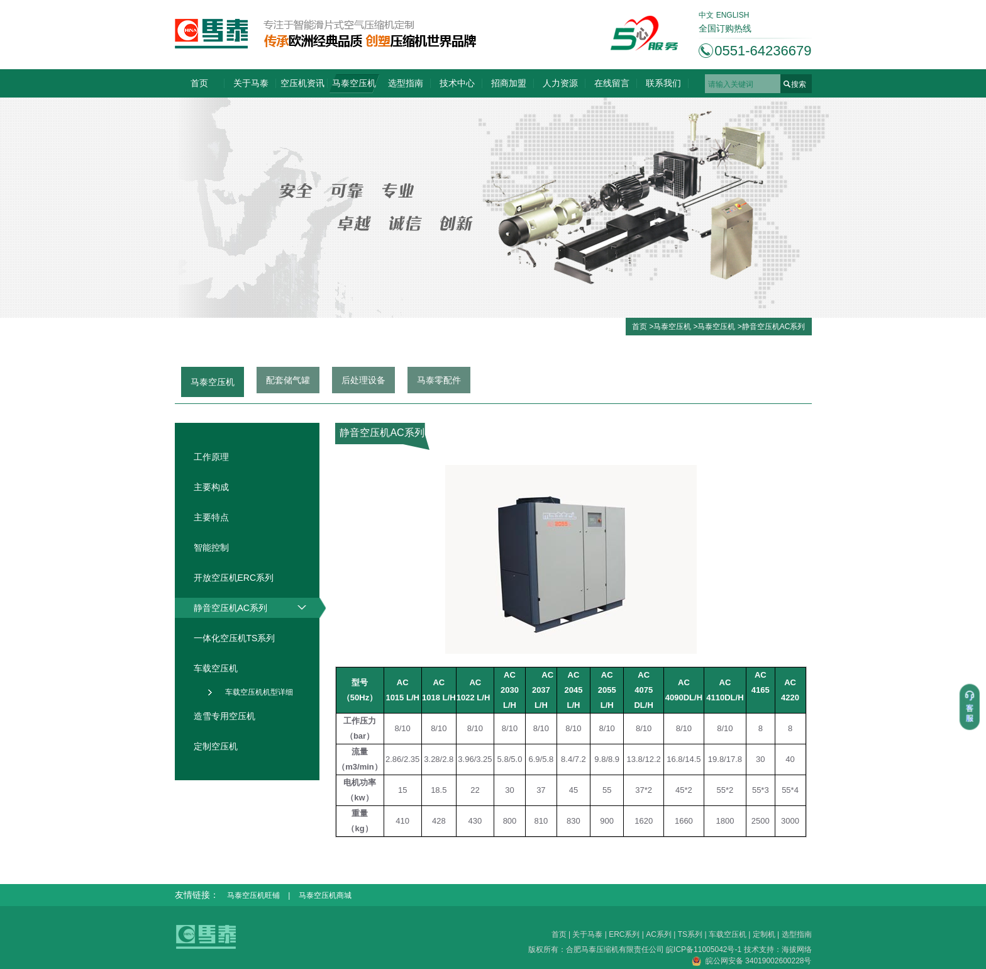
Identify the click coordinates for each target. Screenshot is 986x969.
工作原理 (211, 457)
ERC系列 (624, 934)
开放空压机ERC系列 (234, 578)
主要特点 (211, 517)
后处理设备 (363, 380)
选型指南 (405, 83)
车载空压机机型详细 (259, 692)
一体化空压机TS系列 (234, 638)
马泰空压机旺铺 (253, 895)
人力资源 (560, 83)
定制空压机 (216, 746)
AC (761, 675)
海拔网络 (797, 949)
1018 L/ (436, 697)
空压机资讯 (302, 83)
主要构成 (211, 487)
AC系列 (659, 934)
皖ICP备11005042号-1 (704, 949)
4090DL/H (683, 697)
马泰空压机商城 (325, 895)
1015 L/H (402, 697)
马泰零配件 (439, 380)
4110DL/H (724, 697)
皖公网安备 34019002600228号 (751, 960)
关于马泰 (251, 83)
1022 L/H (473, 697)
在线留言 (611, 83)
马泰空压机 (354, 83)
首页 (199, 83)
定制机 (764, 934)
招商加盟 (508, 83)
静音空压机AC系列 (774, 326)
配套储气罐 (288, 380)
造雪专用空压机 (224, 716)
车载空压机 (216, 668)
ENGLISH (733, 15)
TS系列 (690, 934)
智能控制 (211, 547)
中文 (706, 15)
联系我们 (663, 83)
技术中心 (457, 83)
